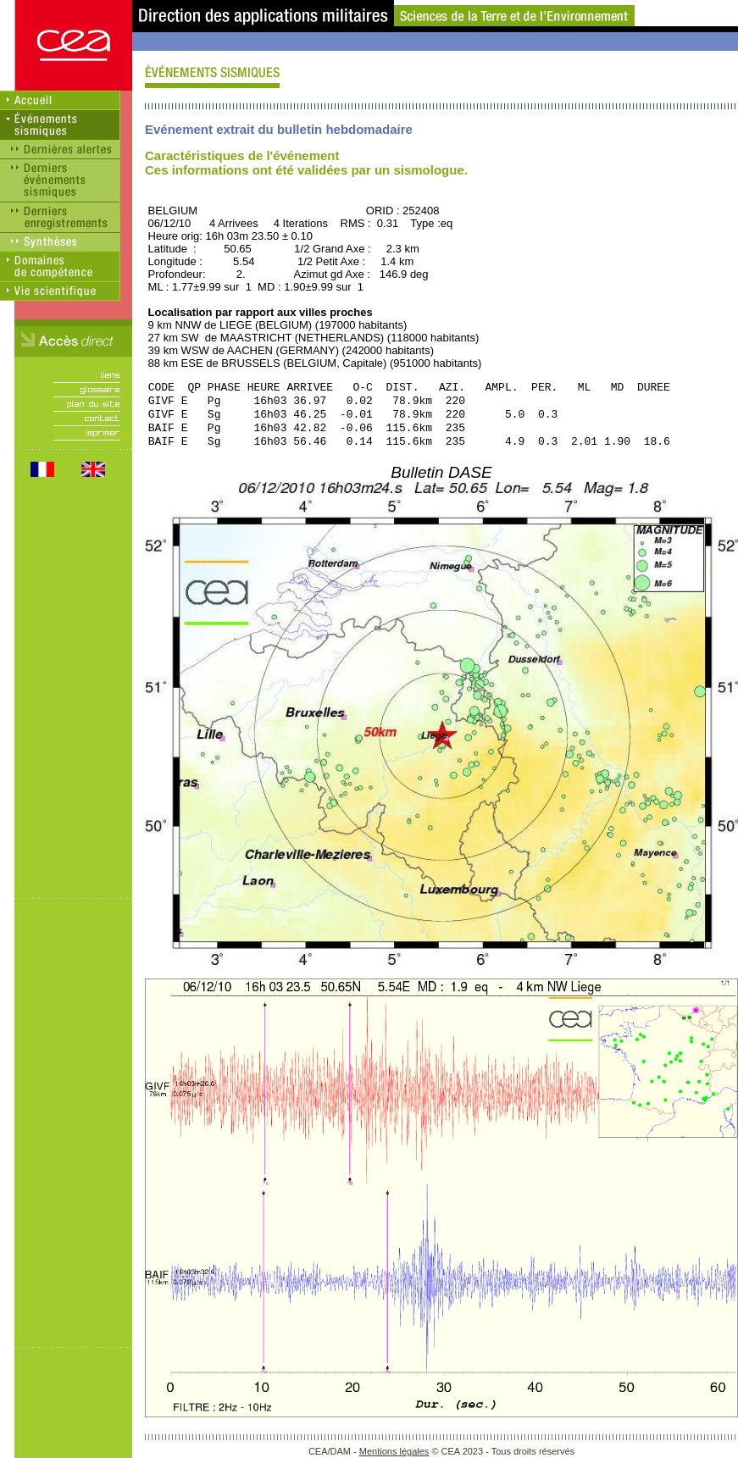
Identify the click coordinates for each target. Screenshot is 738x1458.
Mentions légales (394, 1451)
